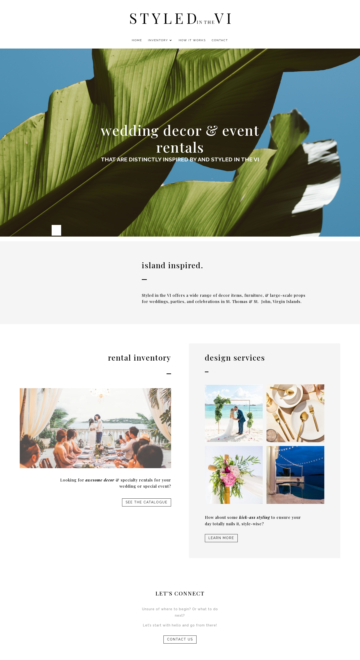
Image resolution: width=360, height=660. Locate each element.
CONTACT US (180, 639)
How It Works (192, 40)
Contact (220, 40)
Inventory (158, 40)
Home (137, 40)
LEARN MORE (221, 538)
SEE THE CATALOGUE (147, 502)
